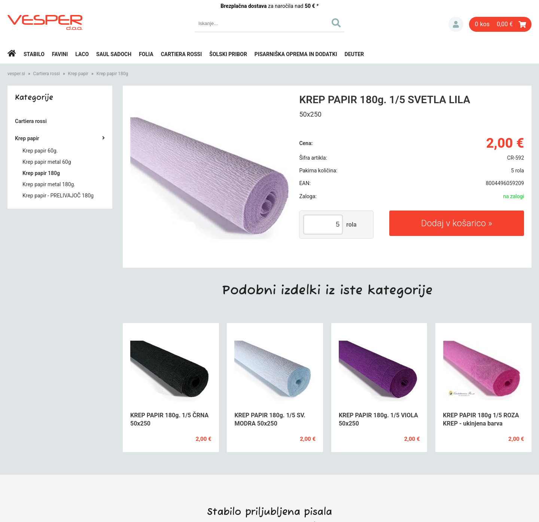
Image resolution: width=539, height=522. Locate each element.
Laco (82, 54)
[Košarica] (500, 24)
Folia (146, 54)
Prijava (455, 24)
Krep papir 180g (112, 73)
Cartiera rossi (181, 54)
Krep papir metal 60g (46, 162)
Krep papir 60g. (40, 151)
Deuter (354, 54)
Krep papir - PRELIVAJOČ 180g (58, 196)
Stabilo (34, 54)
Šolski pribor (228, 54)
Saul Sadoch (113, 54)
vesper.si (16, 73)
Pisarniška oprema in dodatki (296, 54)
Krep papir (78, 73)
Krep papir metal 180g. (48, 184)
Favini (60, 54)
